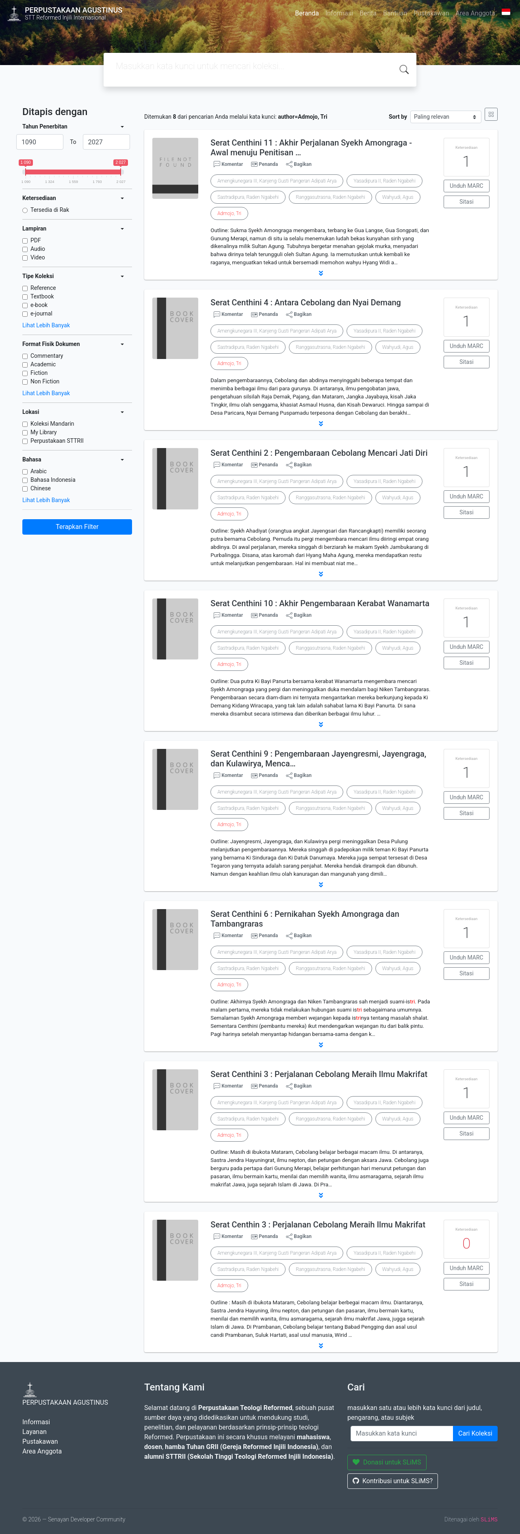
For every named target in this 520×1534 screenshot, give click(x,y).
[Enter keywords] (402, 1433)
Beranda (307, 13)
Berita (368, 13)
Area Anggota (475, 13)
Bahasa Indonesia (53, 480)
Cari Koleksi (475, 1433)
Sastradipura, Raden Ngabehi (248, 197)
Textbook (42, 296)
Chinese (40, 488)
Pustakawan (431, 13)
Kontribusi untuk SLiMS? (393, 1481)
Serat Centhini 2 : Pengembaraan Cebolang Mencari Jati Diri (318, 453)
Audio (37, 249)
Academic (43, 364)
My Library (43, 432)
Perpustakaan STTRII (57, 440)
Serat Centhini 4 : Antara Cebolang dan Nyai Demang (305, 302)
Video (37, 257)
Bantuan (395, 13)
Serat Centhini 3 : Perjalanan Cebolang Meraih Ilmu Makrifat (318, 1074)
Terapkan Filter (77, 527)
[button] (321, 273)
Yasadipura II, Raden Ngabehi (384, 181)
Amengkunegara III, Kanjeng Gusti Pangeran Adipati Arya (276, 181)
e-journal (41, 313)
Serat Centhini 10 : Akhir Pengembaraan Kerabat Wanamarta (319, 603)
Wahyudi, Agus (398, 197)
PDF (35, 240)
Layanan (34, 1432)
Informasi (339, 13)
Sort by (398, 116)
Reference (43, 288)
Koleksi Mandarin (52, 423)
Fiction (39, 373)
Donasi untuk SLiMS (387, 1462)
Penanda (268, 164)
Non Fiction (44, 381)
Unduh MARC (466, 186)
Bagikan (299, 164)
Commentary (46, 355)
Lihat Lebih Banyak (46, 325)
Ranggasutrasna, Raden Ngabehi (330, 197)
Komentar (228, 164)
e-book (39, 305)
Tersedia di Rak (49, 210)
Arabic (38, 471)
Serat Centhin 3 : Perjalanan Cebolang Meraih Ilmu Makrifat (317, 1224)
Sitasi (466, 201)
